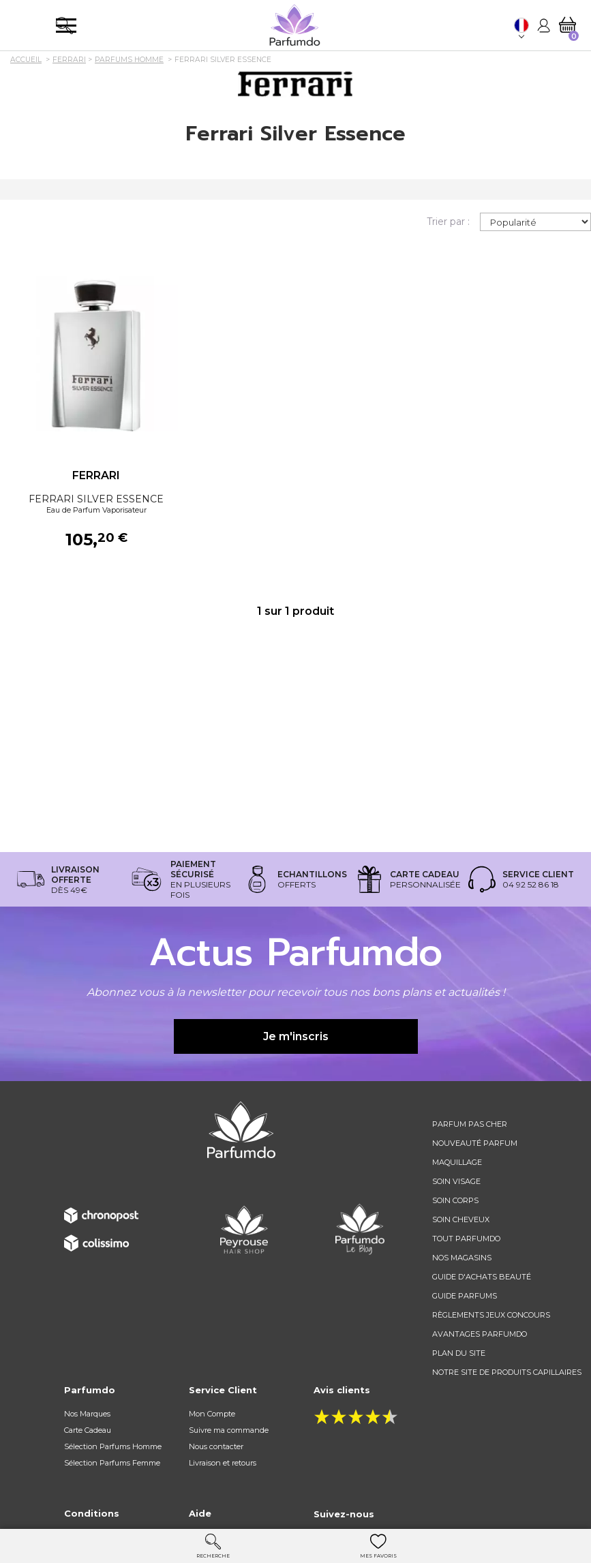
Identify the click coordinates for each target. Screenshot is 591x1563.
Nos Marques (87, 1413)
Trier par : (448, 221)
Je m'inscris (296, 1036)
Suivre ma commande (229, 1430)
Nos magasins (461, 1257)
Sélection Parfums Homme (113, 1446)
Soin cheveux (460, 1219)
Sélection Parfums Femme (112, 1463)
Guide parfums (464, 1296)
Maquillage (457, 1162)
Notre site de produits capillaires (506, 1372)
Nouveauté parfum (474, 1143)
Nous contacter (216, 1446)
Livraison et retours (222, 1463)
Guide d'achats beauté (481, 1276)
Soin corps (455, 1200)
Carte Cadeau (87, 1430)
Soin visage (456, 1181)
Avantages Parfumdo (479, 1334)
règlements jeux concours (491, 1315)
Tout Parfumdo (466, 1238)
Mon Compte (212, 1413)
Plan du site (458, 1353)
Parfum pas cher (469, 1124)
